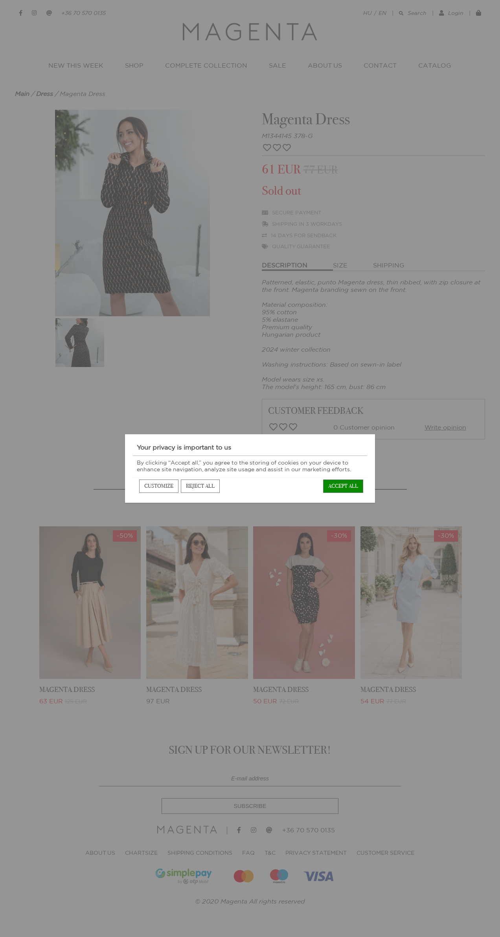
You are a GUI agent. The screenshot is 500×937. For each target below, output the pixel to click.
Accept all (343, 486)
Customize (158, 486)
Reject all (200, 486)
